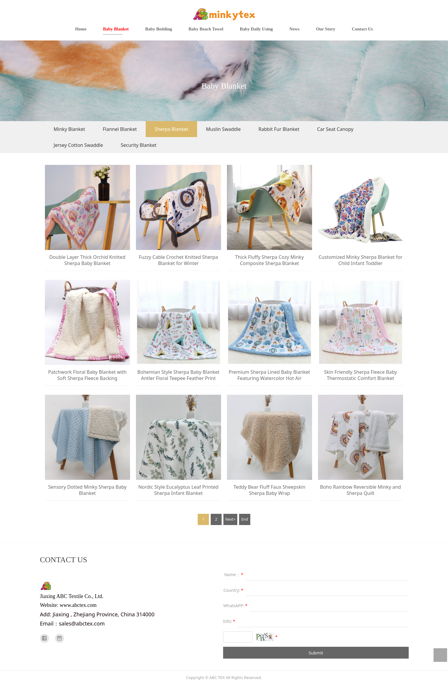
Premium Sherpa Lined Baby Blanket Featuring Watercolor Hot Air (269, 375)
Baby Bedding (158, 29)
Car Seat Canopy (335, 129)
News (294, 29)
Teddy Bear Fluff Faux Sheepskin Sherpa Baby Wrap (269, 490)
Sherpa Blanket (171, 129)
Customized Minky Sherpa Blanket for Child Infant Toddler (360, 260)
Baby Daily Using (256, 29)
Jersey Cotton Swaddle (78, 145)
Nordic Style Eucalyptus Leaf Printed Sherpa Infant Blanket (178, 490)
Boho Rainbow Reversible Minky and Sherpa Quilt (360, 490)
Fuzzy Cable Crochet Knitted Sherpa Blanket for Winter (178, 260)
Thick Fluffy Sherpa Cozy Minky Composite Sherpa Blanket (269, 260)
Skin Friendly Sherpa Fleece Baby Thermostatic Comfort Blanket (360, 375)
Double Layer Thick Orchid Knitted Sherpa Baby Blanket (87, 260)
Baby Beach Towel (206, 29)
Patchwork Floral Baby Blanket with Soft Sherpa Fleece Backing (87, 375)
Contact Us (362, 29)
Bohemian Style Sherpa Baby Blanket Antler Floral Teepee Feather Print (178, 375)
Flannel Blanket (120, 129)
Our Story (325, 29)
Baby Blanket (116, 29)
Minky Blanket (69, 129)
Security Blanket (139, 145)
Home (80, 29)
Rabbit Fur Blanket (279, 129)
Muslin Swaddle (223, 129)
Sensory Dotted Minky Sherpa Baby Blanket (87, 490)
